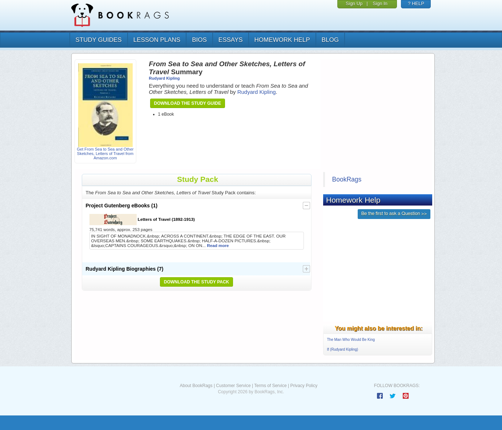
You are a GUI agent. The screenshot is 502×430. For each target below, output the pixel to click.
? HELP (416, 3)
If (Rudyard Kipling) (342, 349)
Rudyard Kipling (164, 78)
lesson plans (156, 39)
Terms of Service (270, 385)
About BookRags (196, 385)
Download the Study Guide (187, 103)
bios (199, 39)
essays (230, 39)
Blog (330, 39)
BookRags (347, 179)
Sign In (380, 3)
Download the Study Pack (196, 281)
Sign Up (354, 3)
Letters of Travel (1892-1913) (142, 219)
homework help (282, 39)
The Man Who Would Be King (351, 340)
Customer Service (233, 385)
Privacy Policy (303, 385)
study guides (99, 39)
